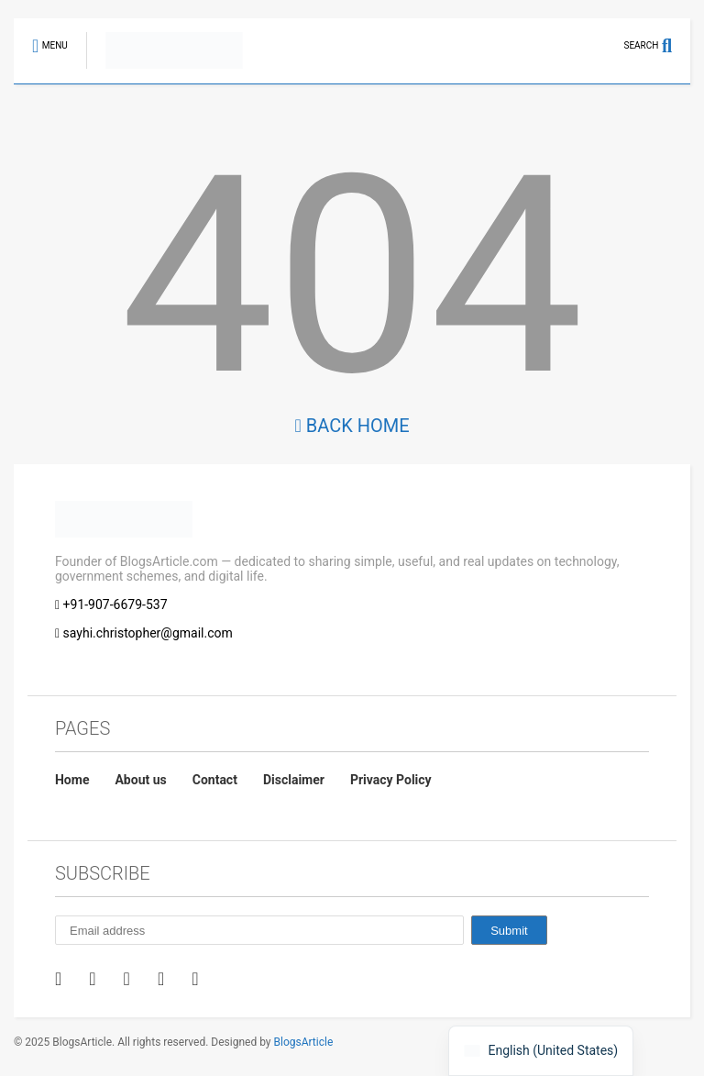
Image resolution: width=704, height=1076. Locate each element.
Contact (214, 779)
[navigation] (540, 1051)
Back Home (351, 426)
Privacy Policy (391, 779)
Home (72, 779)
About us (140, 779)
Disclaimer (293, 779)
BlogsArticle (304, 1042)
